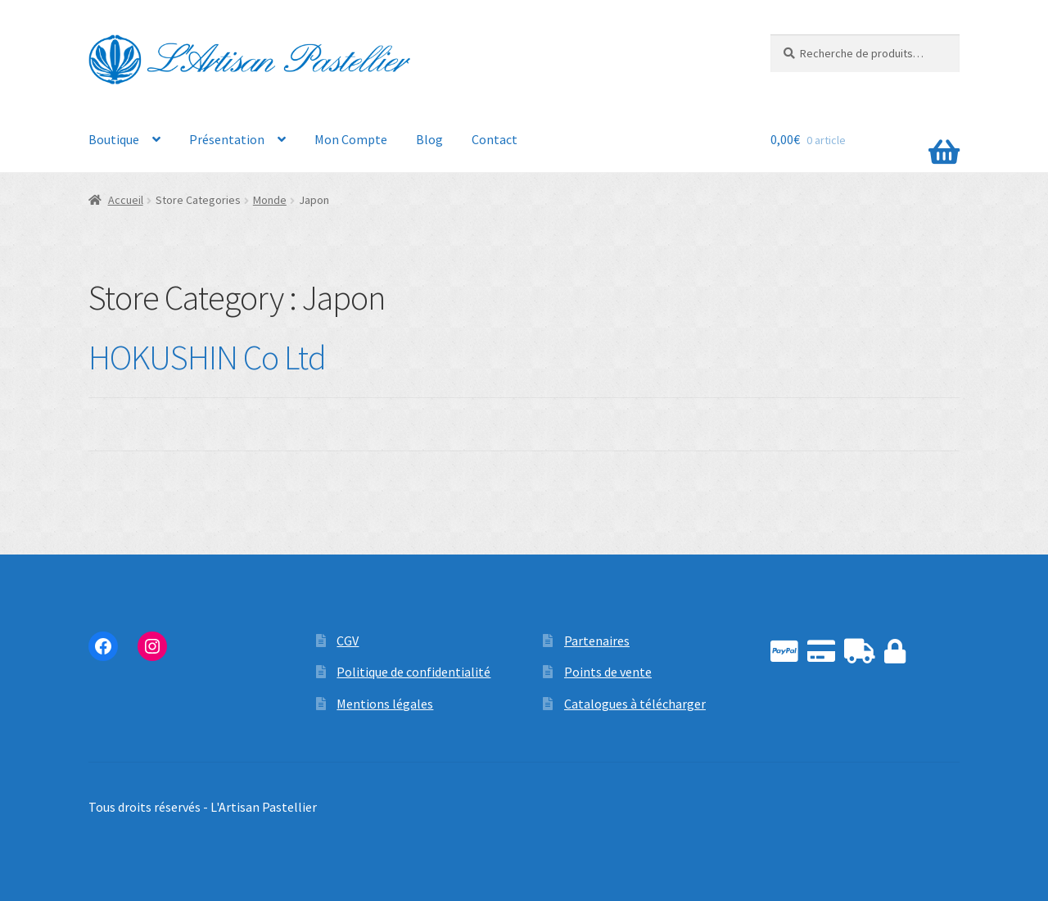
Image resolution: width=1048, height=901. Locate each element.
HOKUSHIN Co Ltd (207, 357)
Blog (429, 139)
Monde (270, 199)
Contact (494, 139)
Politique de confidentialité (413, 671)
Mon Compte (350, 139)
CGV (348, 640)
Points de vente (608, 671)
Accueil (125, 199)
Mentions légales (385, 703)
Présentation (226, 139)
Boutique (113, 139)
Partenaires (597, 640)
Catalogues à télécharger (635, 703)
